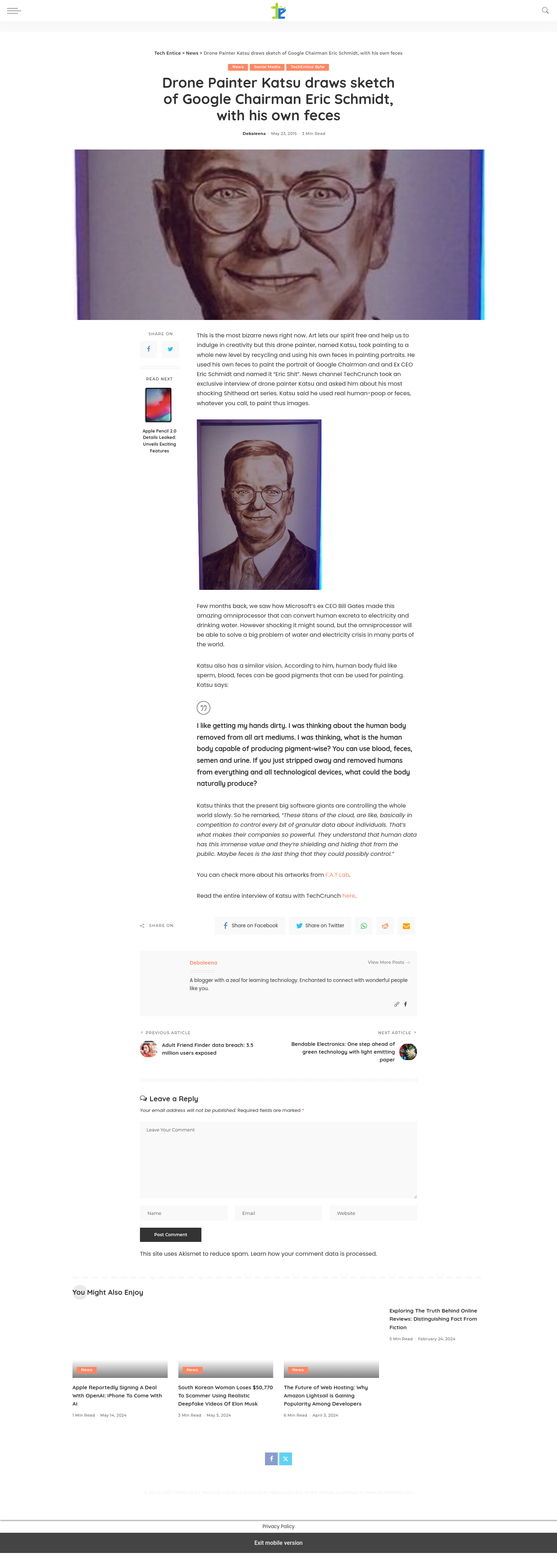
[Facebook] (405, 1004)
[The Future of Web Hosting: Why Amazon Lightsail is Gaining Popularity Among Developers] (331, 1345)
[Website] (397, 1004)
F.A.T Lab (337, 875)
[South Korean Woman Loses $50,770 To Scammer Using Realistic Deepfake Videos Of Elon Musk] (226, 1345)
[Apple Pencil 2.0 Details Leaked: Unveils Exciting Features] (159, 405)
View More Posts (389, 962)
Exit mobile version (278, 1553)
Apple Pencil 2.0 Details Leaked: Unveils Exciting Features (160, 441)
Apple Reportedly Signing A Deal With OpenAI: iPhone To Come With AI (119, 1398)
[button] (16, 10)
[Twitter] (285, 1469)
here (348, 896)
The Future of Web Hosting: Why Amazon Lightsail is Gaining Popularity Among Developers (328, 1398)
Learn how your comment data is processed (313, 1257)
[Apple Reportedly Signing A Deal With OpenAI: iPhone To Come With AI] (120, 1345)
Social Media (267, 67)
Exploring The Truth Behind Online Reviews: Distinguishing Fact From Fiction (436, 1321)
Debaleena (254, 133)
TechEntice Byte (308, 67)
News (238, 67)
